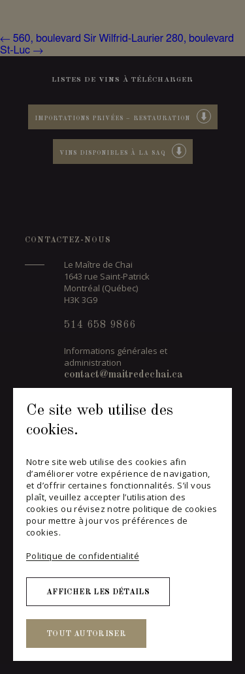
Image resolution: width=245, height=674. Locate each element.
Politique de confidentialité (82, 556)
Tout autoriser (86, 634)
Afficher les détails (98, 592)
